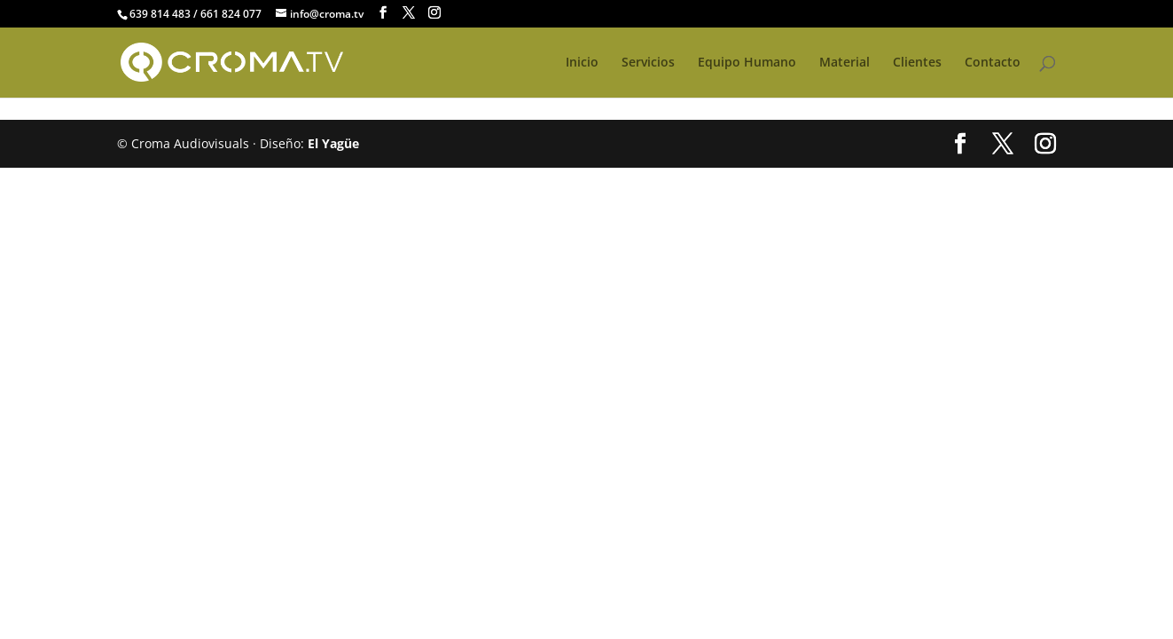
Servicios (648, 63)
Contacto (993, 63)
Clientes (917, 63)
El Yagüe (333, 143)
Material (844, 63)
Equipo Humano (747, 63)
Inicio (582, 63)
